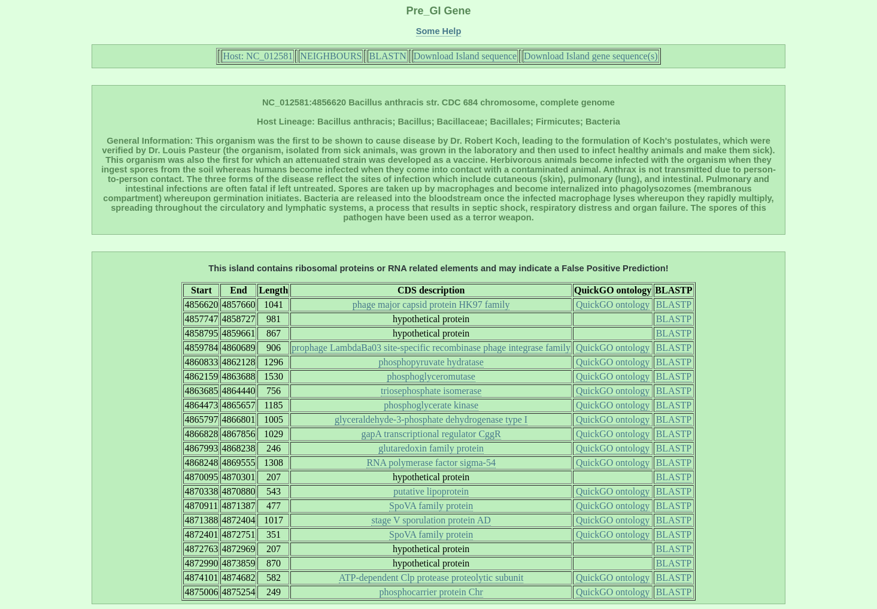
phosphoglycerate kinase (431, 405)
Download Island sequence (465, 56)
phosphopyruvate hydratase (431, 362)
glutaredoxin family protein (431, 448)
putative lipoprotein (431, 491)
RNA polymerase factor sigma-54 (431, 462)
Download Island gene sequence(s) (590, 56)
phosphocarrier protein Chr (431, 592)
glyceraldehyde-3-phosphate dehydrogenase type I (431, 419)
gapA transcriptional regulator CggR (431, 434)
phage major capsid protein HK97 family (431, 304)
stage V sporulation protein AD (430, 520)
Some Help (439, 31)
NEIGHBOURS (331, 56)
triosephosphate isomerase (431, 391)
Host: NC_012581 (258, 56)
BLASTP (674, 304)
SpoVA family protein (431, 506)
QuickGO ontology (613, 304)
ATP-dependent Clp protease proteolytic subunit (431, 577)
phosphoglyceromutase (431, 376)
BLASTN (387, 56)
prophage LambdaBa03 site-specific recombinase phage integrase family (431, 348)
